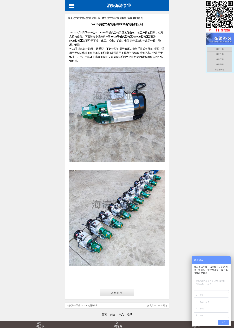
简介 (112, 314)
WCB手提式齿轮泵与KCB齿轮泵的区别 (120, 18)
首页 (104, 314)
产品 (121, 314)
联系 (129, 314)
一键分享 (39, 326)
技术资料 (91, 18)
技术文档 (79, 18)
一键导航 (117, 326)
